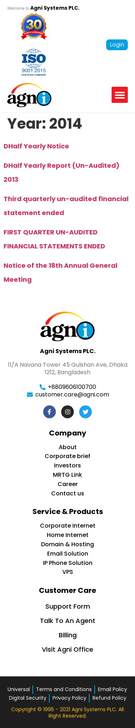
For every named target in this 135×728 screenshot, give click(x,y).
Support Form (67, 606)
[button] (120, 95)
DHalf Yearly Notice (36, 146)
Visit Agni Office (67, 649)
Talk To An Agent (67, 620)
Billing (68, 635)
